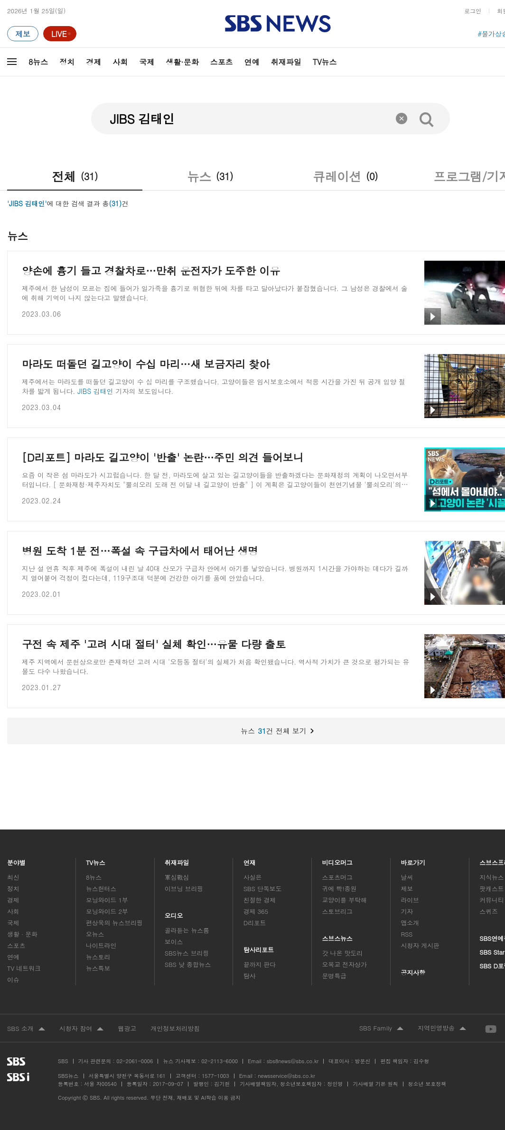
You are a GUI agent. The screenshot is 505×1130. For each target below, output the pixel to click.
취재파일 (286, 61)
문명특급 (334, 975)
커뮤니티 (491, 899)
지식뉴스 (491, 877)
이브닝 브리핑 (184, 888)
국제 (146, 61)
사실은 (252, 877)
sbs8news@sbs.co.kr (292, 1061)
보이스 (174, 941)
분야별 (16, 860)
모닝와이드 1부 (107, 899)
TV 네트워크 (24, 968)
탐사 (249, 975)
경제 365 (255, 911)
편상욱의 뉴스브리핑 (114, 922)
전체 (75, 176)
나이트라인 (101, 945)
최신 (13, 877)
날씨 (407, 877)
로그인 (472, 11)
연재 (249, 860)
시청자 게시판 (420, 945)
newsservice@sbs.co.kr (286, 1075)
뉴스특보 (98, 968)
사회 (120, 61)
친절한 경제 (259, 899)
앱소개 (410, 922)
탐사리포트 (258, 947)
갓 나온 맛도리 (342, 952)
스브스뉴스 (337, 936)
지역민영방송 (442, 1028)
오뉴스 (95, 934)
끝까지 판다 (259, 964)
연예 (252, 61)
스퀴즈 (488, 911)
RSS (406, 934)
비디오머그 (337, 860)
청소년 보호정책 (427, 1083)
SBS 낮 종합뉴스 (188, 964)
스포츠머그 (337, 877)
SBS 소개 (26, 1029)
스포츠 (221, 61)
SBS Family (381, 1028)
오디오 (174, 913)
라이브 (410, 899)
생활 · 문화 (22, 934)
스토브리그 (337, 911)
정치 (67, 61)
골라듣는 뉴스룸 (187, 930)
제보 (407, 888)
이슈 (13, 979)
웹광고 (127, 1028)
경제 (93, 61)
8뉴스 (38, 61)
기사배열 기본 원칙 (375, 1083)
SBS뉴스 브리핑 (187, 952)
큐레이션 (345, 176)
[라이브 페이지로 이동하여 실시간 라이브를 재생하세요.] (59, 33)
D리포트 (254, 922)
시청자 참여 (81, 1029)
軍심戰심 (177, 877)
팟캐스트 (491, 888)
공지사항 (413, 972)
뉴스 (210, 176)
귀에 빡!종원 (339, 888)
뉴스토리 (98, 956)
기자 (407, 911)
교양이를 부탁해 (344, 899)
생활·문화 (182, 61)
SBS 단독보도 (262, 888)
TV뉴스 (325, 61)
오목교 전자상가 (344, 964)
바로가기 (413, 860)
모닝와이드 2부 (107, 911)
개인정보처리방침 (175, 1028)
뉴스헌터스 (101, 888)
